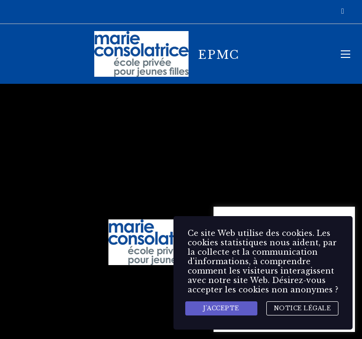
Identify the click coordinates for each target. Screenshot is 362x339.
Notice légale (302, 308)
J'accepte (221, 308)
